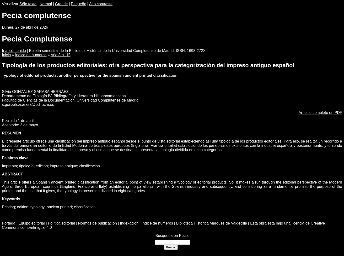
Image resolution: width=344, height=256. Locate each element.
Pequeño (78, 4)
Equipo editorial (31, 223)
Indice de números (157, 223)
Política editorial (61, 223)
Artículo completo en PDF (320, 113)
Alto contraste (101, 4)
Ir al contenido (14, 51)
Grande (61, 4)
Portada (8, 223)
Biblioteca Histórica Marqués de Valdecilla (211, 223)
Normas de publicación (97, 223)
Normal (46, 4)
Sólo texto (28, 4)
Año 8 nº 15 (60, 55)
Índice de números (31, 55)
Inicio (6, 55)
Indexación (129, 223)
